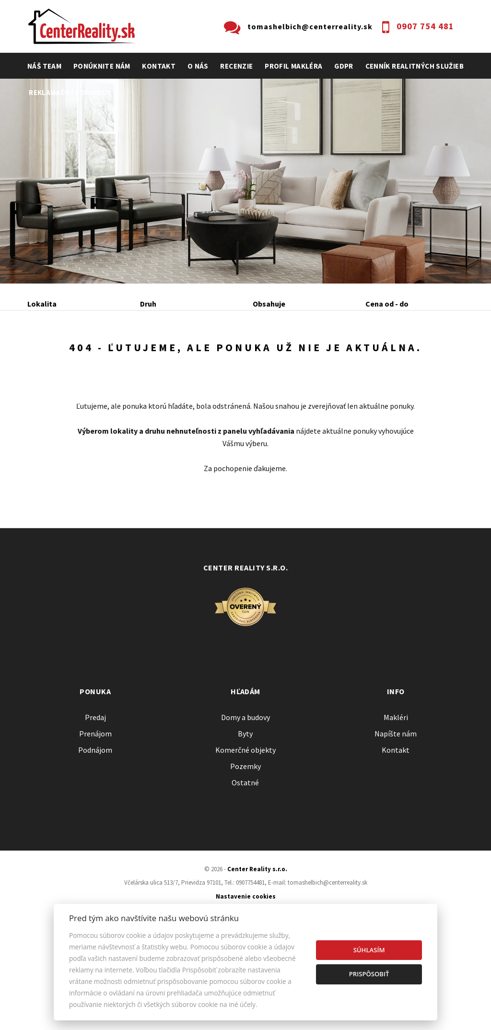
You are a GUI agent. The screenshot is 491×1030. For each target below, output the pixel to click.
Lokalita (42, 303)
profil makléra (293, 66)
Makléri (396, 812)
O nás (198, 66)
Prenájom (116, 355)
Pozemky (245, 861)
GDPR (343, 66)
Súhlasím (369, 950)
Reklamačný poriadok (70, 92)
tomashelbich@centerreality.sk (310, 26)
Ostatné (245, 877)
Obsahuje (269, 303)
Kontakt (158, 66)
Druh (148, 303)
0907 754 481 (425, 26)
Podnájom (63, 379)
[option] (245, 181)
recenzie (236, 66)
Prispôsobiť (369, 974)
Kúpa (171, 355)
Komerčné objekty (245, 845)
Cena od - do (387, 303)
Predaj (58, 355)
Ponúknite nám (101, 66)
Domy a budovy (245, 812)
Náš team (44, 66)
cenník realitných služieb (414, 66)
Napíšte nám (395, 828)
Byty (245, 828)
